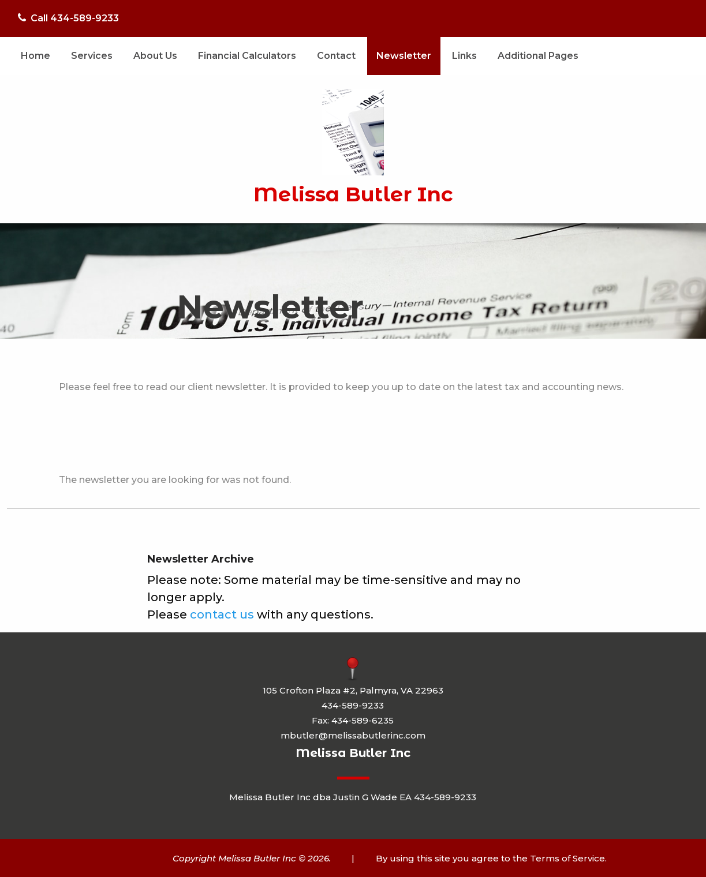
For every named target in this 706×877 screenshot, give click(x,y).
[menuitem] (35, 56)
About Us (155, 55)
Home (35, 55)
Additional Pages (538, 55)
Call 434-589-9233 (68, 18)
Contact (336, 55)
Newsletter (403, 55)
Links (464, 55)
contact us (222, 614)
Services (92, 55)
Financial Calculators (247, 55)
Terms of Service (567, 858)
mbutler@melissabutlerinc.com (353, 735)
